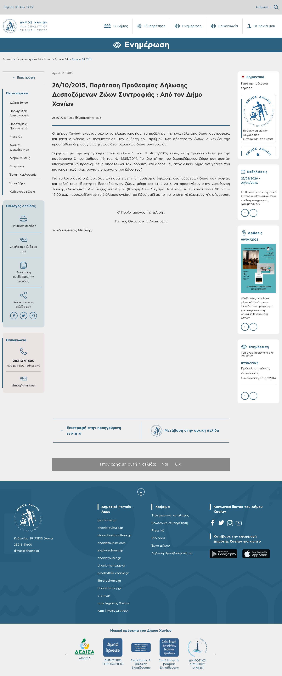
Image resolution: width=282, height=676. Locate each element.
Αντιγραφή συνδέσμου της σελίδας (23, 272)
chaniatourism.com (112, 542)
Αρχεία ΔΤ (61, 59)
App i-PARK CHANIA (113, 610)
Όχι (178, 464)
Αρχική (7, 59)
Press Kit (16, 136)
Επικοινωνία (224, 26)
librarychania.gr (109, 580)
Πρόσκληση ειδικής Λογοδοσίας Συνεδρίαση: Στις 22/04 (258, 373)
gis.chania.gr (107, 520)
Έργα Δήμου (18, 183)
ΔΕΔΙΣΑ (169, 649)
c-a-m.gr (104, 595)
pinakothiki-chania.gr (113, 573)
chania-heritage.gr (112, 565)
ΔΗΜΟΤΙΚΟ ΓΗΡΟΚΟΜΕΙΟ (197, 652)
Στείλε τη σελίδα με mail (23, 244)
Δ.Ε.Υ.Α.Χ (112, 650)
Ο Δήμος (116, 26)
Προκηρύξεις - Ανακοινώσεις (20, 113)
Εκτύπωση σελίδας (23, 221)
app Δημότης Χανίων (114, 603)
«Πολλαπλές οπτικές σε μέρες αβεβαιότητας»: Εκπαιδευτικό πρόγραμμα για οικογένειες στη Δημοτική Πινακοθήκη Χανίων (256, 308)
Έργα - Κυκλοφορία (23, 174)
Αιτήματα (262, 7)
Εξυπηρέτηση (151, 26)
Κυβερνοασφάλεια (22, 191)
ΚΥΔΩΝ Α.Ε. (141, 650)
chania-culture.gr (110, 527)
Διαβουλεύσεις (20, 158)
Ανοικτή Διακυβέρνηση (19, 147)
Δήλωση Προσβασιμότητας (171, 553)
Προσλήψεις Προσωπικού (18, 126)
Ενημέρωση (187, 26)
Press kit (157, 530)
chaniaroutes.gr (109, 558)
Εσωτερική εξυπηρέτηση (169, 523)
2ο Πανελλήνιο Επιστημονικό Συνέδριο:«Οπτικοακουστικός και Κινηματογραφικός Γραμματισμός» (258, 198)
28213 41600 (23, 361)
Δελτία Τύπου (42, 59)
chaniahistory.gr (109, 588)
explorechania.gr (110, 550)
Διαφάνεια (17, 166)
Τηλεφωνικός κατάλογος (170, 515)
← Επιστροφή (23, 77)
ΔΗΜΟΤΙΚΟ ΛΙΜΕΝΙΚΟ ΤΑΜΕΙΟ (84, 653)
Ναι (164, 464)
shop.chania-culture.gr (114, 535)
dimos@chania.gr (23, 385)
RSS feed (158, 538)
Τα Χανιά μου (261, 26)
